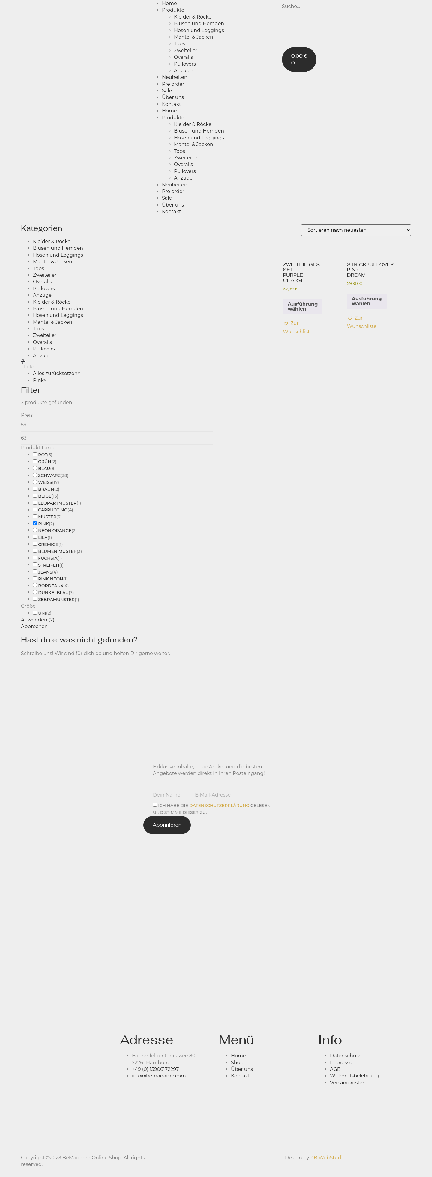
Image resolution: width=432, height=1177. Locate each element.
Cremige (48, 544)
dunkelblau (53, 592)
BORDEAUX (50, 585)
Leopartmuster (57, 503)
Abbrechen (34, 626)
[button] (298, 327)
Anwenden (38, 620)
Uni (42, 613)
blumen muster (57, 551)
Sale (167, 91)
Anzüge (183, 70)
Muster (47, 517)
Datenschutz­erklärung (219, 805)
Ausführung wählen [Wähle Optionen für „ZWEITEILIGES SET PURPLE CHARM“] (303, 306)
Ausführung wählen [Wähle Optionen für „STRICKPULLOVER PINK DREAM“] (367, 301)
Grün (44, 461)
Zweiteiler (185, 50)
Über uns (173, 97)
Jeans (45, 572)
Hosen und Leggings (199, 30)
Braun (46, 489)
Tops (179, 43)
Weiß (45, 482)
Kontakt (171, 104)
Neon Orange (54, 530)
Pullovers (185, 64)
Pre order (173, 84)
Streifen (48, 565)
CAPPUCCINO (53, 510)
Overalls (183, 57)
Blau (44, 468)
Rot (42, 454)
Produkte (173, 10)
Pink (43, 523)
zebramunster (56, 599)
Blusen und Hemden (199, 23)
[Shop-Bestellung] (356, 230)
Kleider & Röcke (193, 17)
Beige (45, 496)
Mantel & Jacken (193, 37)
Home (169, 3)
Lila (42, 537)
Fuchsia (48, 558)
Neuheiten (175, 77)
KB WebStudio (327, 1158)
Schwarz (49, 475)
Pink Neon (50, 579)
